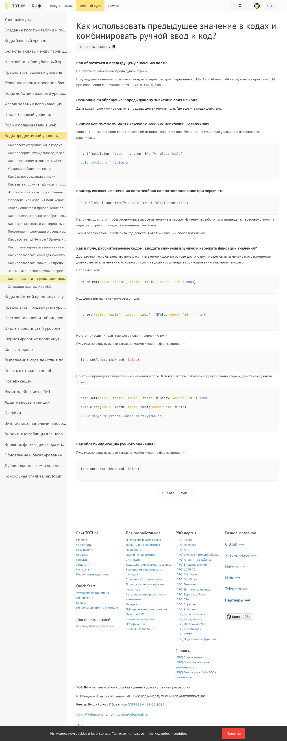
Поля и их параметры (140, 555)
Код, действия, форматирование (148, 564)
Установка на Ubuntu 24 (92, 593)
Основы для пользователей (94, 626)
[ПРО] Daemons (186, 545)
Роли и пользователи (140, 619)
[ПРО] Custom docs (188, 629)
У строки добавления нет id (29, 168)
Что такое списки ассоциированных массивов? (45, 192)
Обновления (84, 598)
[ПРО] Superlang (186, 604)
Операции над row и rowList (30, 286)
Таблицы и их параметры (143, 545)
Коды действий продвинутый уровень (40, 296)
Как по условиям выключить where (35, 161)
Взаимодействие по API (27, 391)
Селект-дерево (18, 349)
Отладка (131, 604)
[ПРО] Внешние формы (191, 564)
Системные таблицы (140, 629)
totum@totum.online (91, 714)
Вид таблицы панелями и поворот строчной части (52, 423)
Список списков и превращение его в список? (44, 208)
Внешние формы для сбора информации (43, 444)
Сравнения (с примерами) (144, 579)
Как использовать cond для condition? (38, 255)
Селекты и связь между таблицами (38, 51)
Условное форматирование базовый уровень (47, 82)
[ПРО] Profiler (185, 634)
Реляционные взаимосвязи (144, 569)
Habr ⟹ (232, 577)
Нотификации (18, 381)
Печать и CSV (135, 614)
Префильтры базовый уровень (33, 72)
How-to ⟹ (235, 566)
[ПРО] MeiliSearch (187, 574)
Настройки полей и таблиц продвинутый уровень (51, 317)
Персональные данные (92, 574)
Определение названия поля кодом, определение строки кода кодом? (63, 200)
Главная (81, 540)
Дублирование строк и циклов (146, 609)
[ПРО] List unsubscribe (190, 614)
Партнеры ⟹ (237, 600)
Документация (61, 6)
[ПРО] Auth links (186, 609)
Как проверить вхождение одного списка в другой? (49, 153)
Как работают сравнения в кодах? (35, 145)
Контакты (82, 569)
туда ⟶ (187, 493)
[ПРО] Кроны (184, 540)
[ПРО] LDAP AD (186, 569)
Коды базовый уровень (26, 40)
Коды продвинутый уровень (31, 135)
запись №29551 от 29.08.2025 (140, 704)
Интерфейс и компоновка (143, 540)
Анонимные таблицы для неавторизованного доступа (56, 433)
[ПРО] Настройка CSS (190, 624)
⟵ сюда (168, 493)
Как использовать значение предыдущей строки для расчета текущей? (64, 263)
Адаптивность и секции (27, 402)
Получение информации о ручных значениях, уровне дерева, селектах (64, 231)
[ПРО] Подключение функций (196, 639)
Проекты (82, 560)
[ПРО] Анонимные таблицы (194, 560)
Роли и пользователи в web (30, 125)
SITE (271, 6)
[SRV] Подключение (189, 657)
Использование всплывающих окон (38, 103)
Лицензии (83, 564)
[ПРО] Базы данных (189, 619)
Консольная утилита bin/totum (33, 476)
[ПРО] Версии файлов (190, 594)
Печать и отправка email (27, 370)
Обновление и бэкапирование (33, 455)
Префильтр (133, 550)
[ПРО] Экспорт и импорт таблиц (197, 555)
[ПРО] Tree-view (186, 584)
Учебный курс (90, 6)
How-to (113, 6)
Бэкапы (81, 603)
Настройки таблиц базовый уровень (39, 61)
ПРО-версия (84, 550)
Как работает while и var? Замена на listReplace (45, 239)
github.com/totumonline (129, 714)
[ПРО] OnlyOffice (186, 579)
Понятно (233, 733)
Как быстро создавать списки (31, 176)
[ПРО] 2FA (182, 599)
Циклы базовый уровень (27, 114)
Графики (12, 412)
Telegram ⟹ (236, 588)
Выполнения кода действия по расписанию (46, 360)
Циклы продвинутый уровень (32, 328)
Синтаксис (133, 560)
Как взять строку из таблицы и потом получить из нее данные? (58, 184)
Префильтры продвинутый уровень (38, 307)
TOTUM (19, 6)
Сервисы (82, 555)
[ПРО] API (182, 550)
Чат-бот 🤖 (83, 545)
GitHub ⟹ (234, 544)
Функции (132, 574)
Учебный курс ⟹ (241, 555)
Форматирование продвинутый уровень (42, 338)
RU (36, 6)
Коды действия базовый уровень (35, 93)
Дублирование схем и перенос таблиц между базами (55, 465)
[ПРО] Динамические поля (193, 589)
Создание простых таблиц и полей (37, 30)
